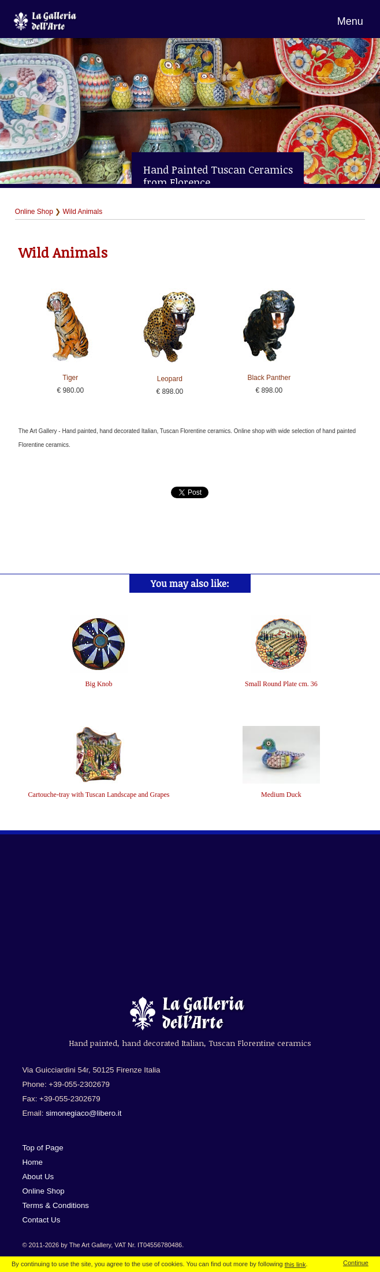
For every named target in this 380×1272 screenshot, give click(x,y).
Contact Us (41, 1219)
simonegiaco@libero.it (83, 1113)
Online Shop (34, 212)
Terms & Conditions (55, 1205)
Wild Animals (83, 212)
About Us (38, 1176)
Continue (355, 1262)
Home (32, 1162)
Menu (350, 21)
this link (295, 1264)
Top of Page (42, 1147)
